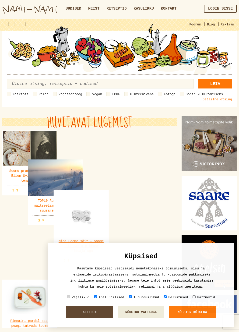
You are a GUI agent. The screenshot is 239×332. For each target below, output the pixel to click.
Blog (211, 24)
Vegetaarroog (70, 94)
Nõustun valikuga (141, 312)
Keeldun (90, 312)
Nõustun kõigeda (192, 312)
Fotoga (170, 94)
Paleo (44, 94)
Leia (215, 83)
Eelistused (176, 297)
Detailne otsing (217, 99)
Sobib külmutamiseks (204, 94)
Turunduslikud (144, 297)
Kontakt (168, 9)
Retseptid (116, 9)
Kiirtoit (20, 94)
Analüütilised (109, 297)
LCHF (116, 94)
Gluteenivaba (142, 94)
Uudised (73, 9)
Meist (93, 9)
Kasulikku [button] (144, 9)
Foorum (195, 24)
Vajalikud (78, 297)
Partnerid (204, 297)
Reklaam (227, 24)
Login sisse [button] (220, 9)
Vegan (97, 94)
